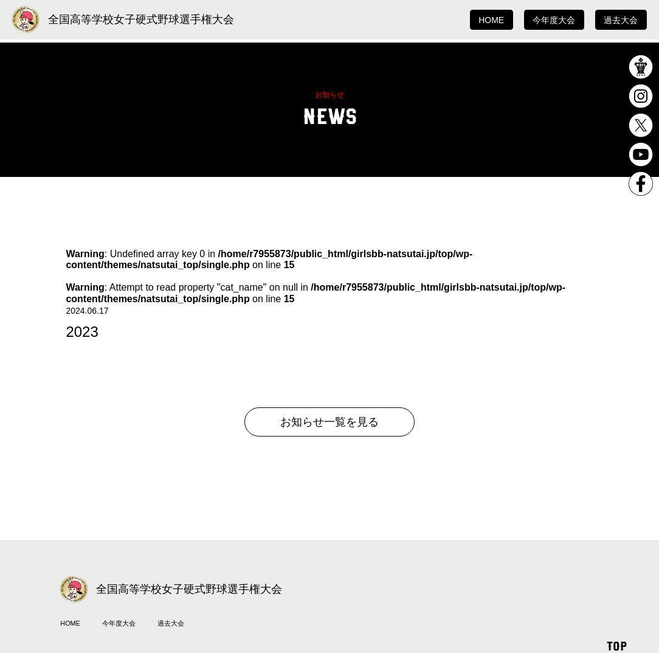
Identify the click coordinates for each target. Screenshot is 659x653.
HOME (491, 20)
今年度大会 (554, 20)
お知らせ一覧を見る (329, 422)
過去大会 (621, 20)
